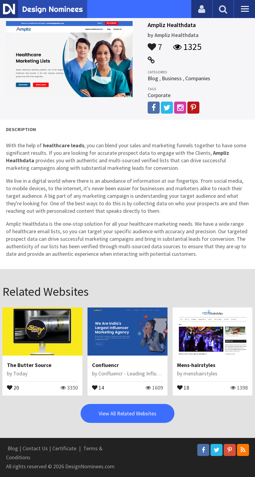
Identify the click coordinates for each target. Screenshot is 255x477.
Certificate (64, 448)
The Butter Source (29, 365)
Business (172, 78)
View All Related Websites (127, 413)
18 (183, 387)
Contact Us (35, 448)
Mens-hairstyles (196, 365)
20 (13, 387)
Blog (153, 78)
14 (98, 387)
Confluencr (105, 365)
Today (20, 373)
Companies (197, 78)
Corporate (159, 95)
